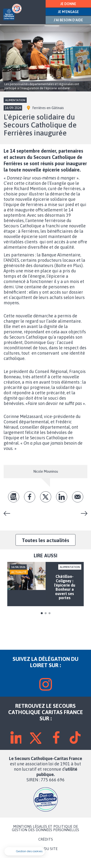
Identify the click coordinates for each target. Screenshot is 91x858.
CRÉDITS (45, 839)
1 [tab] (42, 613)
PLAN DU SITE (46, 849)
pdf (13, 496)
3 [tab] (49, 613)
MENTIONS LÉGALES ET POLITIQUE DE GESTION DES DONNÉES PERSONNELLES (45, 828)
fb (29, 496)
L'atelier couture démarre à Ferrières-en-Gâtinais (9, 513)
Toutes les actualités (45, 540)
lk (61, 496)
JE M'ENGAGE (68, 12)
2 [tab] (46, 613)
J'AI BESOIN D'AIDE (68, 20)
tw (45, 496)
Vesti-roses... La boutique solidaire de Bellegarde (82, 513)
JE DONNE (68, 4)
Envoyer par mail (77, 496)
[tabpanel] (45, 584)
